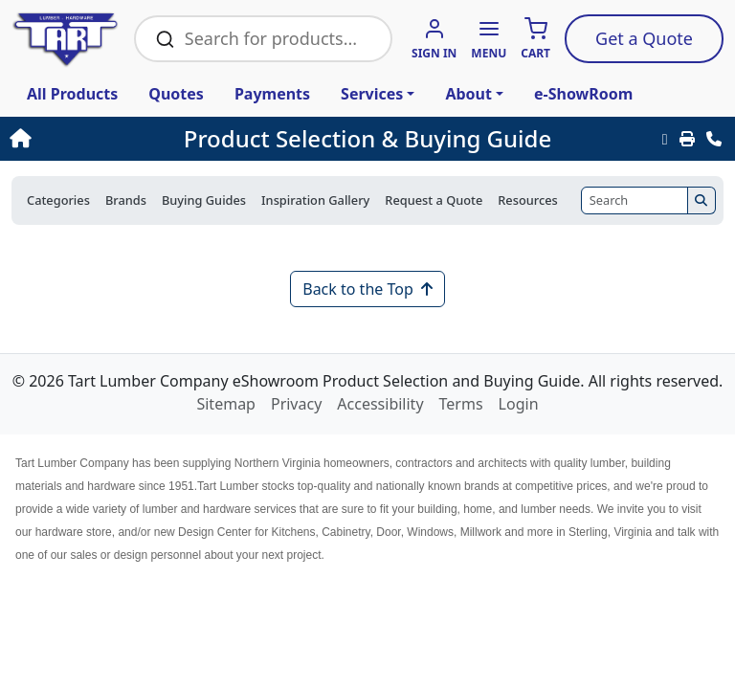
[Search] (634, 200)
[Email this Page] (665, 138)
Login (519, 403)
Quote (644, 38)
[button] (488, 40)
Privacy (296, 403)
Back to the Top (367, 289)
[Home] (79, 138)
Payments (272, 93)
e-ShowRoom (583, 93)
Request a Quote (433, 200)
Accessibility (380, 403)
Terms (461, 403)
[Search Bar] (277, 39)
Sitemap (226, 403)
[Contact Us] (714, 138)
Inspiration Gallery (315, 200)
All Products (72, 93)
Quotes (176, 93)
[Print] (687, 138)
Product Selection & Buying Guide (367, 138)
